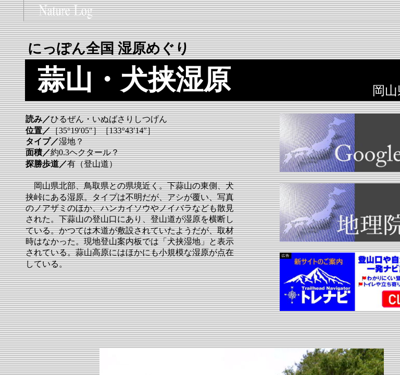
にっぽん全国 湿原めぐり (109, 48)
